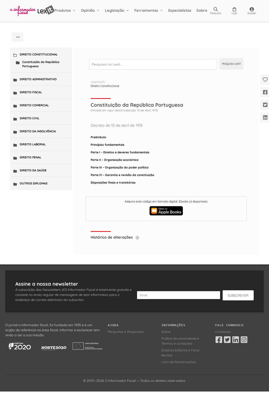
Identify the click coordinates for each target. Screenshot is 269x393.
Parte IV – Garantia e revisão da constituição (122, 175)
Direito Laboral (33, 144)
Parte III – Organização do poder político (120, 167)
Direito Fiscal (31, 92)
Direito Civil (29, 118)
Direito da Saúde (33, 170)
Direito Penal (30, 157)
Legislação (114, 10)
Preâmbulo (98, 137)
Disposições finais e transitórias (113, 182)
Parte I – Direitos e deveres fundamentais (120, 152)
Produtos (62, 10)
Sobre (201, 10)
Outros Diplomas (33, 183)
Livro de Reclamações (178, 362)
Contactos (223, 332)
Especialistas (179, 10)
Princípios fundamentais (107, 145)
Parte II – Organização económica (114, 160)
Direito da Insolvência (38, 131)
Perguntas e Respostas (126, 332)
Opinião (88, 10)
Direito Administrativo (38, 79)
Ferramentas (146, 10)
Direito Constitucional (39, 54)
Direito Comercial (34, 105)
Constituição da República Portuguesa (40, 64)
